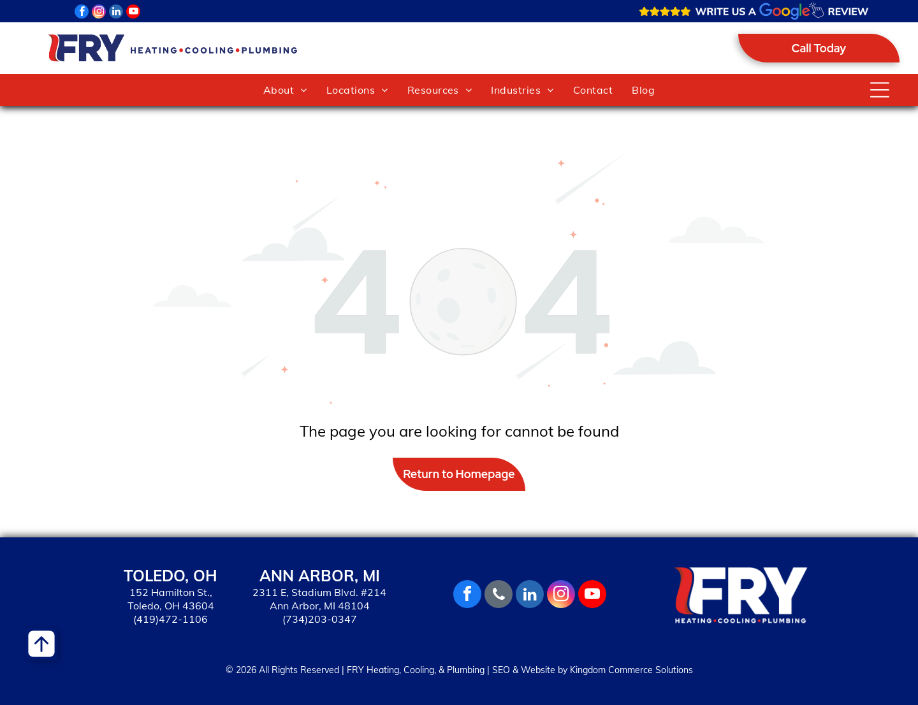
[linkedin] (116, 13)
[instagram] (99, 13)
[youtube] (133, 13)
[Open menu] (879, 89)
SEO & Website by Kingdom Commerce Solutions (592, 670)
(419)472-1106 (170, 619)
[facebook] (82, 13)
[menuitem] (285, 90)
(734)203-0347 (319, 619)
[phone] (498, 595)
